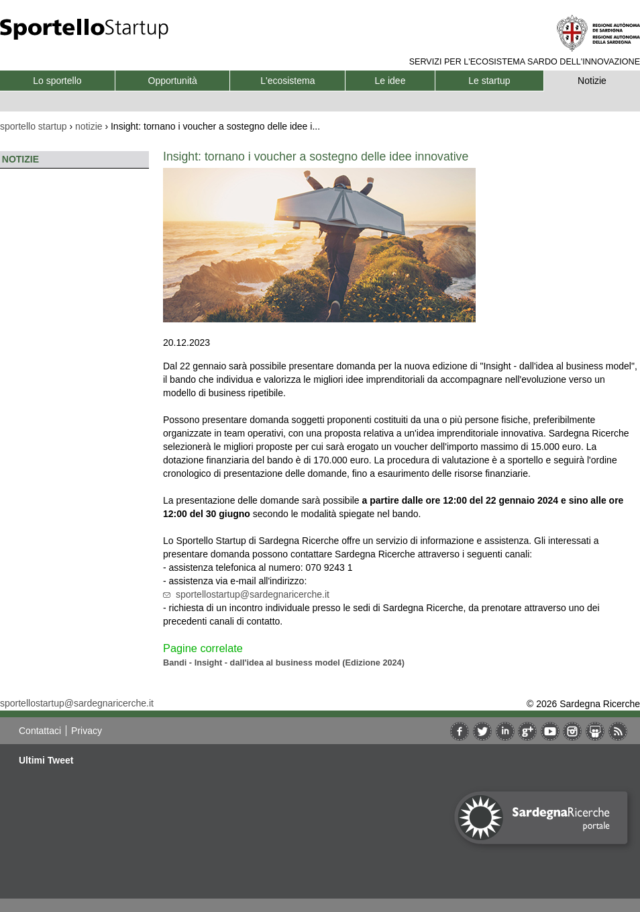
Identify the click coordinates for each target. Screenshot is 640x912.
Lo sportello (57, 80)
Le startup (489, 80)
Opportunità (172, 80)
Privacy (86, 730)
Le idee (390, 80)
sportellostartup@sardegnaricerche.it (252, 594)
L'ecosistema (287, 80)
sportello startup (33, 126)
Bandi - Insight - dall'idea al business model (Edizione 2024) (284, 662)
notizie (88, 126)
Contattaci (40, 730)
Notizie (592, 80)
